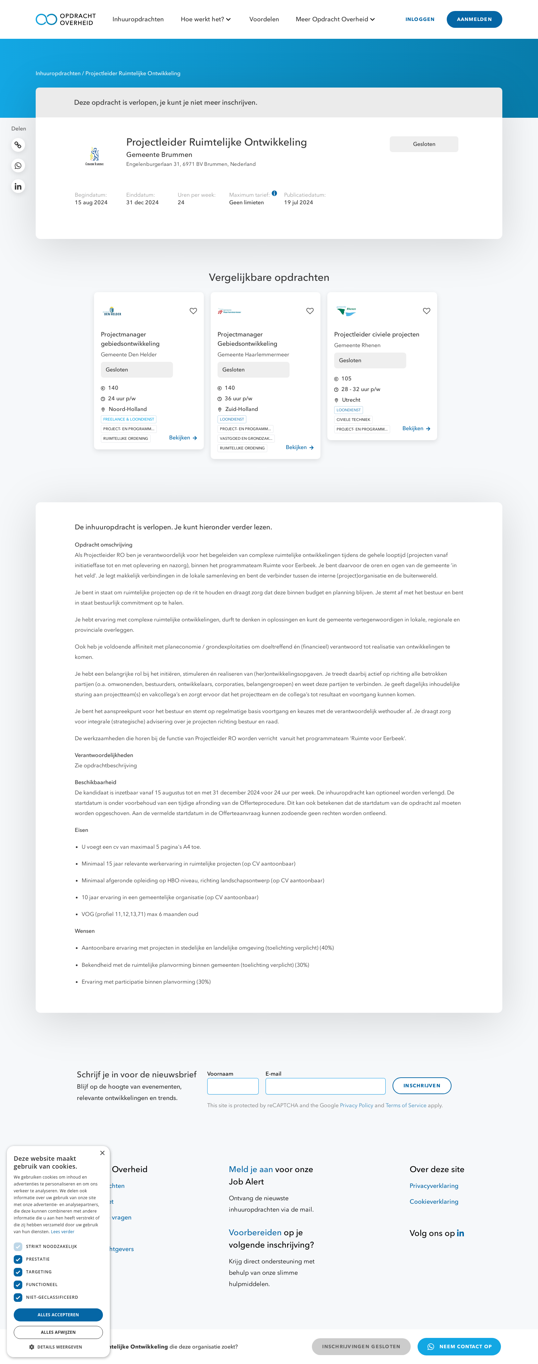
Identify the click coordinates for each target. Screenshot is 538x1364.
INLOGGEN (420, 19)
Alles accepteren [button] (58, 1315)
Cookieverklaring (434, 1201)
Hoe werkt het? (207, 19)
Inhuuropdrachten (138, 19)
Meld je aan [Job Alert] (251, 1169)
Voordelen (264, 19)
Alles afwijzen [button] (58, 1332)
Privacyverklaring (434, 1186)
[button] (58, 1346)
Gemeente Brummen (159, 154)
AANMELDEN (474, 19)
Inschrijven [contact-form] (422, 1085)
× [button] (102, 1153)
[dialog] (58, 1251)
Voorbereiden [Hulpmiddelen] (255, 1232)
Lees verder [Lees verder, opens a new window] (63, 1232)
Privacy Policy (356, 1105)
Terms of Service (406, 1105)
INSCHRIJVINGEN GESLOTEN (361, 1346)
